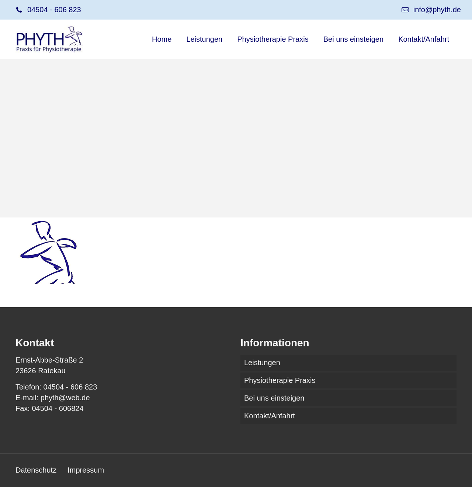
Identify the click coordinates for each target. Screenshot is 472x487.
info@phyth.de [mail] (437, 10)
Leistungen (262, 363)
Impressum (85, 470)
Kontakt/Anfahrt (269, 416)
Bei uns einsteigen (274, 398)
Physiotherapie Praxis (279, 380)
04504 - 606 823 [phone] (54, 10)
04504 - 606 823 (70, 387)
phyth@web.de (65, 398)
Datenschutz (35, 470)
